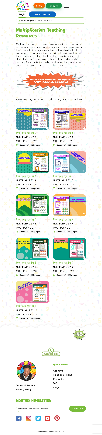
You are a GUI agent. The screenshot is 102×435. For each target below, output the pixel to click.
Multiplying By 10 (26, 306)
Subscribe (77, 408)
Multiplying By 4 (26, 176)
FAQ (55, 383)
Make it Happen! (43, 14)
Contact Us (59, 379)
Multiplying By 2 (26, 132)
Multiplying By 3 (63, 132)
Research (53, 5)
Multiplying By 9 (63, 262)
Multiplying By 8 (26, 262)
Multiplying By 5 (63, 176)
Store (39, 5)
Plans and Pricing (62, 374)
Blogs (56, 387)
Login (22, 14)
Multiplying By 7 (63, 219)
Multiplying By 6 (26, 219)
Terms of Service (25, 385)
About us (58, 370)
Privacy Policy (24, 389)
